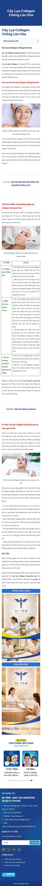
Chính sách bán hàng (12, 865)
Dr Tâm (35, 579)
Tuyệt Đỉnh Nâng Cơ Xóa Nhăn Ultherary (12, 769)
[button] (7, 763)
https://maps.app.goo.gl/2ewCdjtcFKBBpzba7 (19, 826)
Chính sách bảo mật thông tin (15, 862)
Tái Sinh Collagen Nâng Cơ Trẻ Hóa (30, 769)
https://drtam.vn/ (17, 816)
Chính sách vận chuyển (12, 859)
